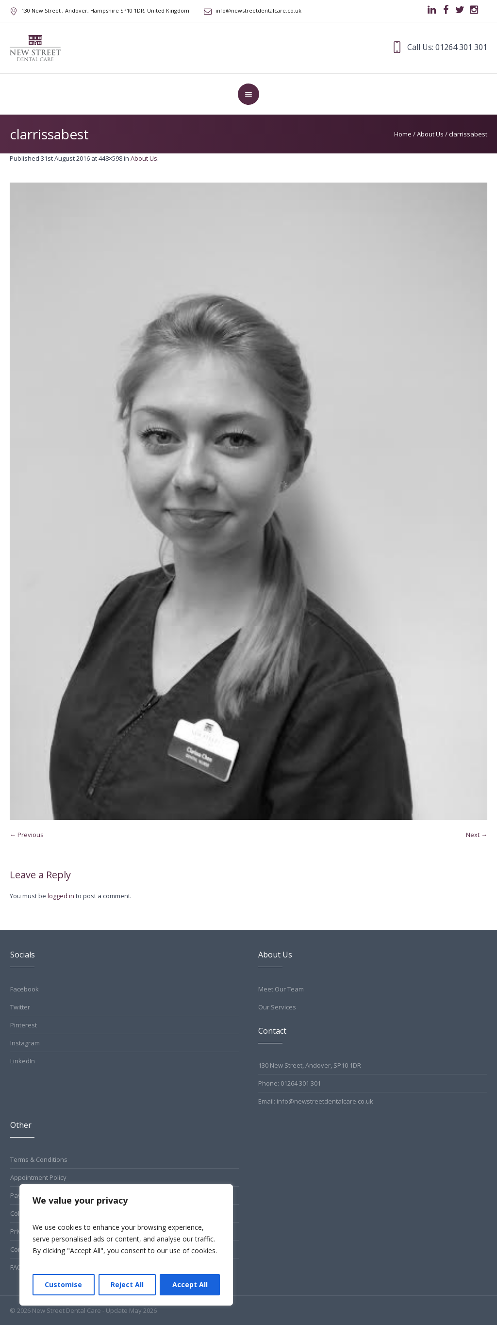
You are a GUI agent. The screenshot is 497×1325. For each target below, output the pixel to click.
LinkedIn (22, 1061)
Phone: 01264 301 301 (289, 1083)
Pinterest (23, 1025)
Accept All (190, 1284)
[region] (126, 1245)
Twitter (20, 1007)
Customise (63, 1284)
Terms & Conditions (38, 1159)
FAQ (16, 1267)
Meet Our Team (281, 989)
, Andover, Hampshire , (105, 10)
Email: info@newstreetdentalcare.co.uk (315, 1101)
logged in (61, 895)
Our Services (277, 1007)
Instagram (25, 1043)
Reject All (127, 1284)
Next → (476, 834)
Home (403, 134)
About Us (430, 134)
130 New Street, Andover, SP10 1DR (309, 1065)
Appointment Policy (38, 1177)
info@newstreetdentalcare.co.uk (258, 10)
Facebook (24, 989)
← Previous (27, 834)
